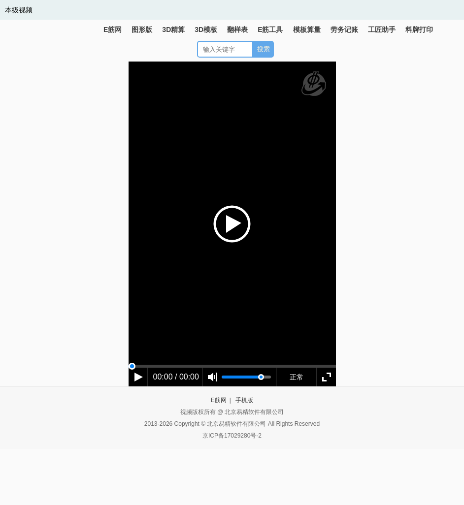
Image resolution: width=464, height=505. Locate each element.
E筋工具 (270, 29)
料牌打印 (419, 29)
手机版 (244, 400)
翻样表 (237, 29)
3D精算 (173, 29)
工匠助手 (382, 29)
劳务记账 (344, 29)
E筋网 (112, 29)
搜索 (263, 49)
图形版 (142, 29)
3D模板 (206, 29)
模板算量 (307, 29)
